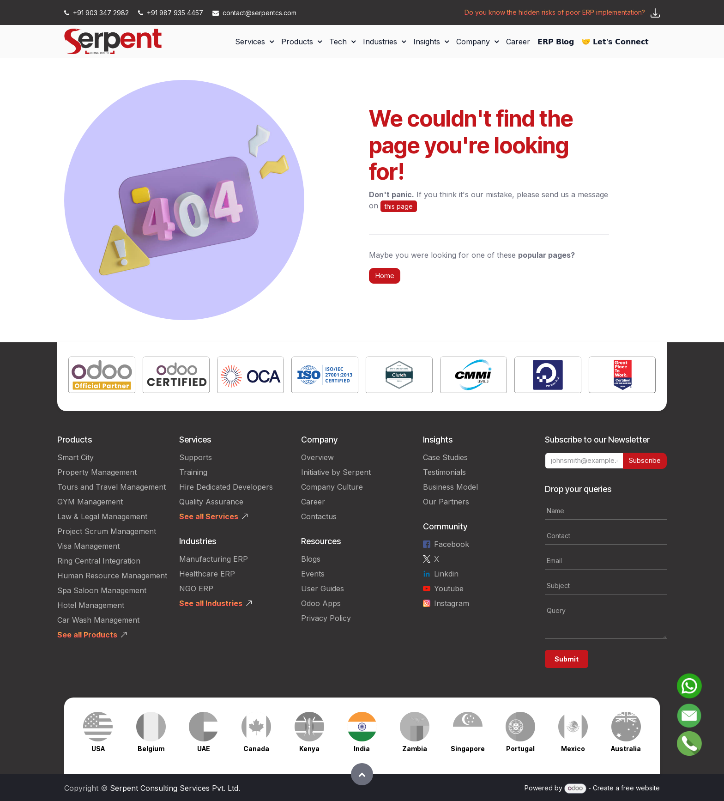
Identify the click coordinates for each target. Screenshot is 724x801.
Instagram (451, 603)
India (362, 748)
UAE (203, 748)
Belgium (151, 748)
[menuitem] (254, 41)
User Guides (322, 588)
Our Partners (446, 501)
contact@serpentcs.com (254, 13)
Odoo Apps (321, 603)
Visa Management (88, 546)
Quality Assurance (211, 501)
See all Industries (210, 603)
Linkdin (446, 573)
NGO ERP (196, 588)
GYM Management (90, 501)
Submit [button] (567, 659)
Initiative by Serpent (336, 472)
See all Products (87, 634)
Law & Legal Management (102, 516)
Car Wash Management (98, 620)
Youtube (449, 588)
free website (640, 788)
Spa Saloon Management (101, 590)
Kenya (309, 748)
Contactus (319, 516)
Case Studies (445, 457)
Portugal (520, 748)
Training (193, 472)
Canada (256, 748)
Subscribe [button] (645, 460)
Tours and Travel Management (111, 487)
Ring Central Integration (98, 560)
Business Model (450, 487)
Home (384, 275)
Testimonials (444, 472)
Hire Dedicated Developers (226, 487)
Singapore (468, 748)
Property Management (97, 472)
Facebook (451, 544)
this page (399, 206)
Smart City (75, 457)
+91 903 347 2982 (97, 13)
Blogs (310, 559)
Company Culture (332, 487)
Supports (195, 457)
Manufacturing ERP (213, 559)
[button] (362, 774)
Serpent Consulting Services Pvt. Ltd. (175, 788)
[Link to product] (101, 377)
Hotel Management (90, 605)
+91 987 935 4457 (171, 13)
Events (313, 573)
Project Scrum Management (106, 531)
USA (98, 748)
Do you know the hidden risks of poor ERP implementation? (555, 12)
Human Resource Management (112, 575)
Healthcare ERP (207, 573)
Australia (626, 748)
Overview (317, 457)
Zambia (414, 748)
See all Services (208, 516)
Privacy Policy (326, 618)
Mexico (573, 748)
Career (313, 501)
